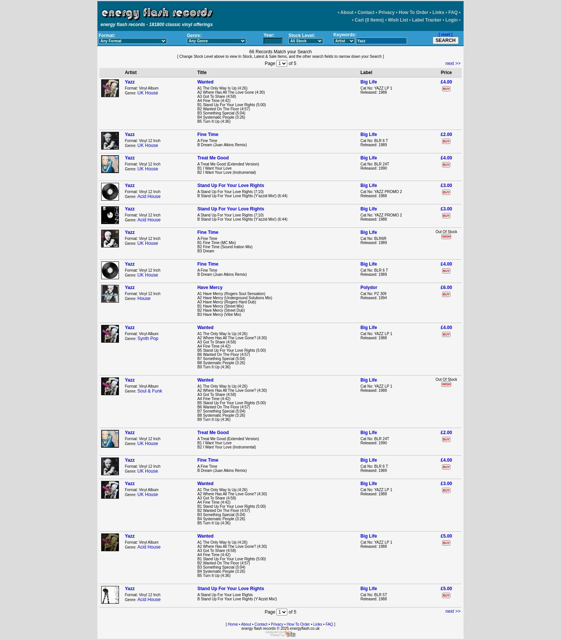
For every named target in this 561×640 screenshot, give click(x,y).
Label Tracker (426, 20)
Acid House (148, 196)
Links (438, 12)
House (144, 298)
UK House (147, 93)
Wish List (398, 20)
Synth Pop (147, 338)
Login (451, 20)
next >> (453, 63)
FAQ (453, 12)
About (347, 12)
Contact (366, 12)
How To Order (413, 12)
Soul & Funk (149, 391)
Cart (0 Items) (369, 20)
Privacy (387, 12)
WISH (446, 236)
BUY (446, 89)
